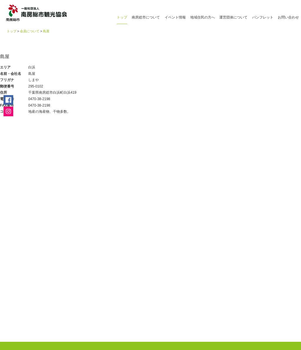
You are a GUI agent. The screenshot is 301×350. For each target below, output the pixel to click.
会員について (29, 31)
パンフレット (262, 17)
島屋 (46, 31)
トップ (122, 17)
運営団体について (233, 17)
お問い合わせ (288, 17)
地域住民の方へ (202, 17)
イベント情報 (175, 17)
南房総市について (146, 17)
